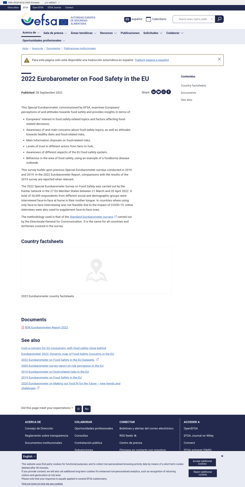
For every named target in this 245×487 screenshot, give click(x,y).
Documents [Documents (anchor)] (188, 93)
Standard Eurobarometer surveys (91, 217)
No (87, 408)
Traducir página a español (152, 60)
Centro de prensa (131, 443)
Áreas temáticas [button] (83, 33)
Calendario (156, 19)
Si (78, 408)
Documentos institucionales (43, 443)
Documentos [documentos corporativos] (53, 48)
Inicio (25, 48)
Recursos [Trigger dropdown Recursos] (108, 33)
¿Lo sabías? (51, 2)
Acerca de (37, 48)
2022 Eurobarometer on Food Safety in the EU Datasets (60, 360)
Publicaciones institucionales (80, 48)
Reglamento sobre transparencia (46, 435)
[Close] (219, 59)
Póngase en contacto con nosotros (143, 450)
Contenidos (188, 76)
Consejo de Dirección (39, 428)
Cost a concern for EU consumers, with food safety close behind (63, 348)
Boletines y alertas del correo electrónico (146, 428)
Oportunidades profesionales (94, 428)
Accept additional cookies (202, 462)
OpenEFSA (191, 428)
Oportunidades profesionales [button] (43, 40)
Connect (69, 7)
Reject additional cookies (203, 473)
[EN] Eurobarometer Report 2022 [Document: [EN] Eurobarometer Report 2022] (44, 327)
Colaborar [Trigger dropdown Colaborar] (175, 33)
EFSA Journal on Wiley (198, 435)
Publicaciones (130, 33)
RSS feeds (126, 435)
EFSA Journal (54, 7)
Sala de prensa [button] (55, 33)
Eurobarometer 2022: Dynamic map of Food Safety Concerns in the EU (67, 354)
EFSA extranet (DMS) (198, 450)
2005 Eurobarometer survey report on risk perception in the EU (62, 366)
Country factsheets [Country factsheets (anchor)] (193, 85)
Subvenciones (84, 450)
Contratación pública (88, 443)
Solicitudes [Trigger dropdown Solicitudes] (152, 33)
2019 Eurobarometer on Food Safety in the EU (51, 377)
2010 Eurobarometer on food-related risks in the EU (55, 372)
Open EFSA (37, 7)
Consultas (81, 435)
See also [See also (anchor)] (186, 100)
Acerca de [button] (31, 32)
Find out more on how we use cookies (42, 484)
